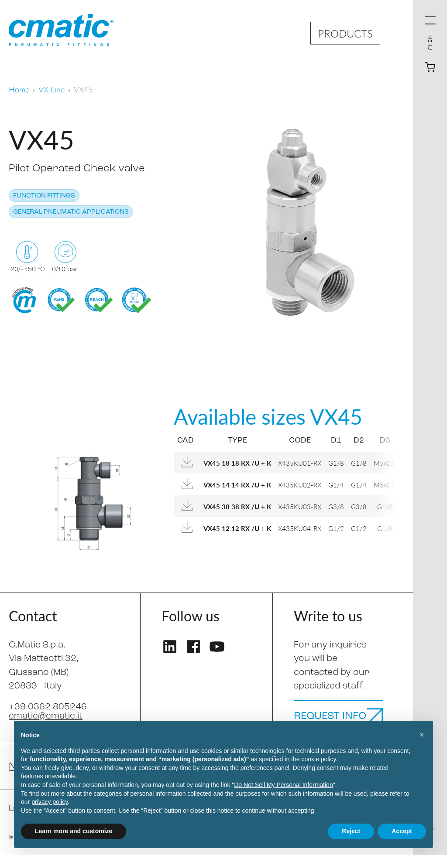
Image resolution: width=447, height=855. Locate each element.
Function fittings (44, 196)
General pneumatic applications (71, 212)
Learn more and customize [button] (73, 831)
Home (19, 89)
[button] (422, 735)
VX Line (51, 89)
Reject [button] (351, 831)
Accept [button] (402, 831)
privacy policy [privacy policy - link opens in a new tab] (49, 801)
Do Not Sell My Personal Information (283, 784)
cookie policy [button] (318, 759)
